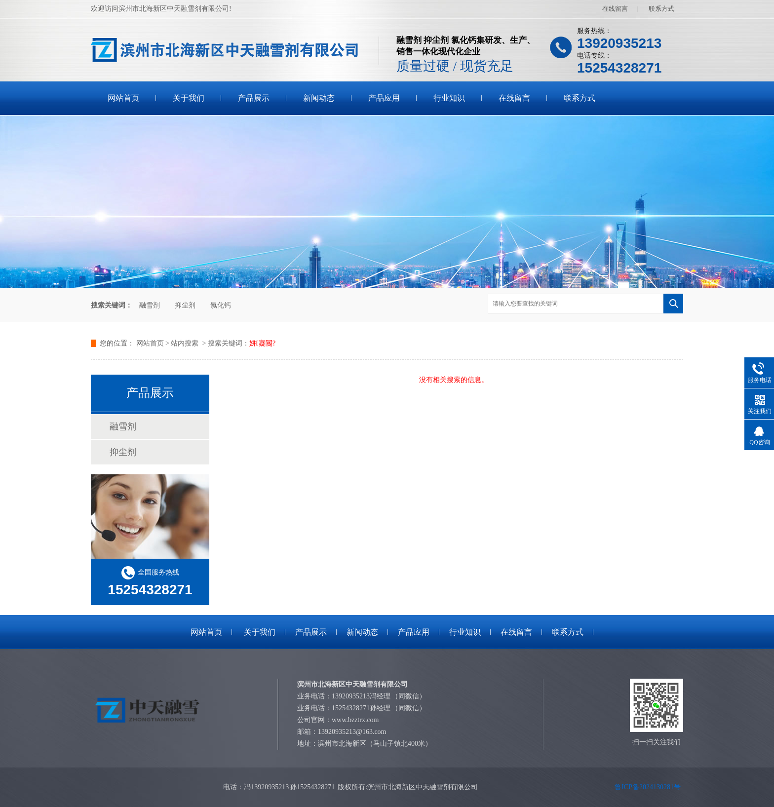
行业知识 (449, 98)
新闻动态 (319, 98)
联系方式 (661, 8)
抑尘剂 (185, 305)
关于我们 (188, 98)
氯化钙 (220, 305)
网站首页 (123, 98)
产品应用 (384, 98)
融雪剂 (149, 305)
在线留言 (615, 8)
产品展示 (254, 98)
